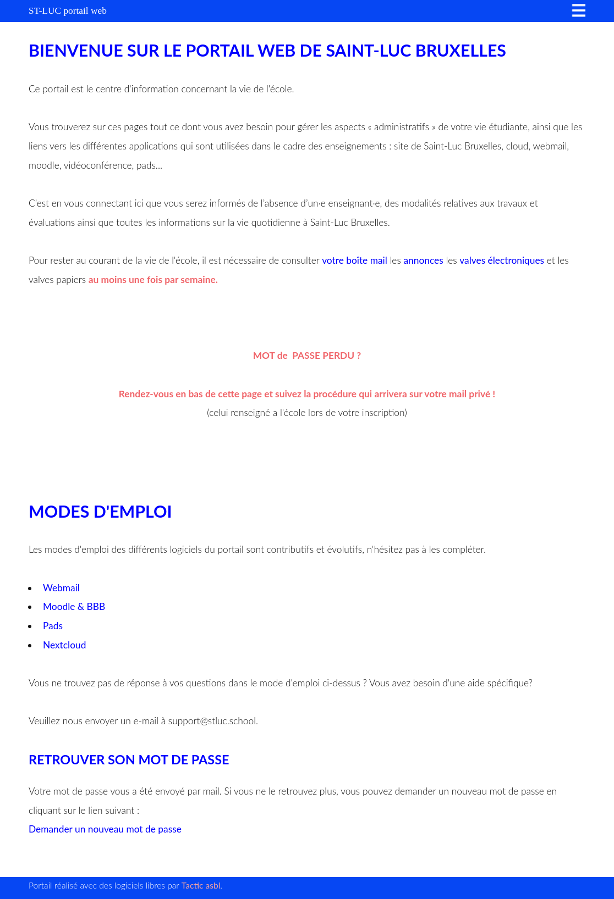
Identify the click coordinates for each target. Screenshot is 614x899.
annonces (423, 260)
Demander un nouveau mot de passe (105, 829)
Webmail (62, 587)
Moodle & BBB (74, 606)
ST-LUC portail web (68, 10)
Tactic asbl (201, 885)
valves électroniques (501, 260)
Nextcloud (64, 645)
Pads (53, 625)
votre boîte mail (354, 260)
